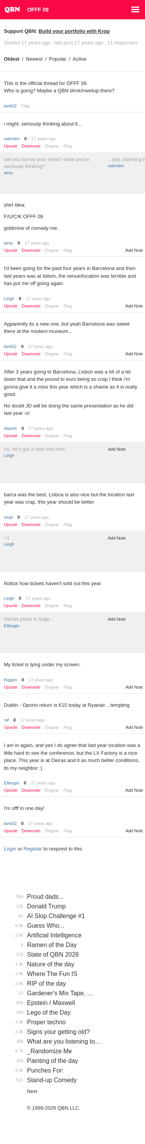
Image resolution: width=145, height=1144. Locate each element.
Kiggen (10, 679)
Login (10, 849)
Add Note (134, 250)
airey (8, 172)
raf (6, 720)
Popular (57, 59)
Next (32, 1091)
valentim (12, 138)
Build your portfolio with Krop (74, 31)
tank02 (10, 106)
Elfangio (11, 625)
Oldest (11, 59)
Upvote (10, 146)
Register (33, 849)
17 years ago (43, 138)
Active (79, 59)
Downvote (31, 146)
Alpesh (10, 428)
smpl (8, 517)
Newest (34, 59)
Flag (25, 106)
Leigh (9, 298)
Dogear (52, 146)
